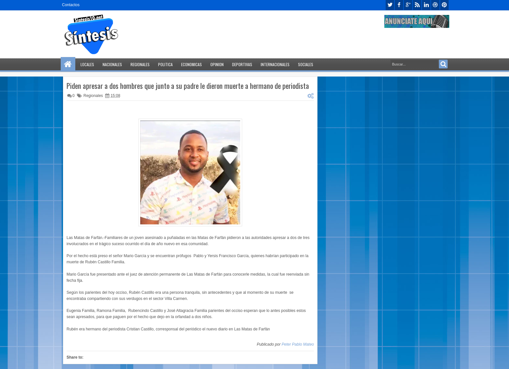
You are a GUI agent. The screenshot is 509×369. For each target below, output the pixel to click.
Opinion (217, 64)
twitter (390, 5)
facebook (399, 5)
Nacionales (112, 64)
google (408, 5)
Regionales (140, 64)
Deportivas (242, 64)
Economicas (191, 64)
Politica (165, 64)
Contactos (71, 5)
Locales (87, 64)
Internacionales (275, 64)
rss (417, 5)
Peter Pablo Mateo (298, 344)
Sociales (305, 64)
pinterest (444, 5)
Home (68, 64)
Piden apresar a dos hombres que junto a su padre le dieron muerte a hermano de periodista (188, 85)
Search (443, 64)
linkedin (426, 5)
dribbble (435, 5)
